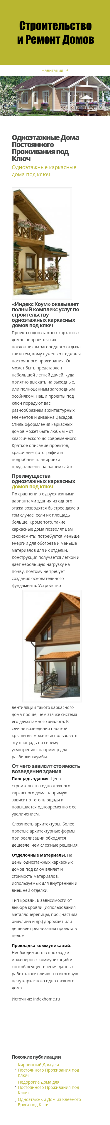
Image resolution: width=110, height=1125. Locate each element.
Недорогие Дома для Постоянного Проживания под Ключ (48, 1087)
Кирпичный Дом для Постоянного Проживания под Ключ (48, 1070)
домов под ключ (32, 486)
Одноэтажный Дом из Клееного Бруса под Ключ (49, 1102)
